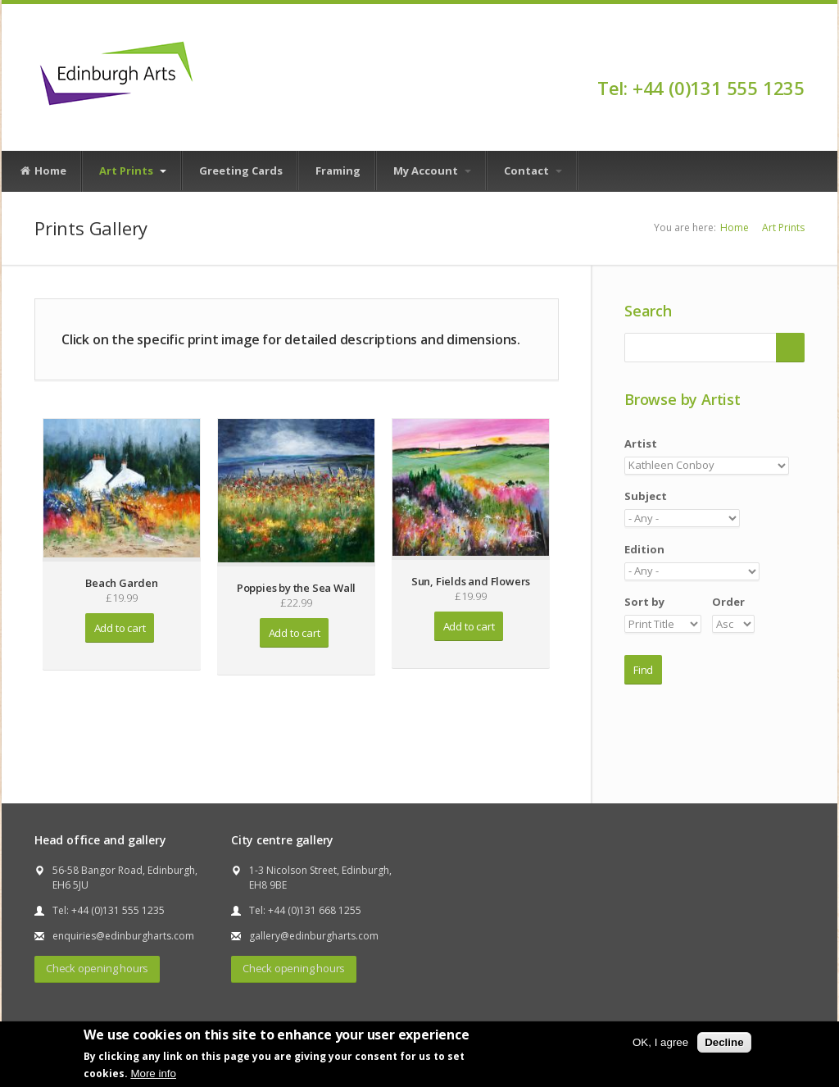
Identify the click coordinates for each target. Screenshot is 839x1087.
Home (42, 171)
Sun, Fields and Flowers (470, 581)
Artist (640, 443)
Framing (338, 170)
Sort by (644, 601)
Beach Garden (121, 582)
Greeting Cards (241, 170)
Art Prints (132, 170)
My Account (432, 170)
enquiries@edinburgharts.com (123, 936)
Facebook (797, 59)
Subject (645, 496)
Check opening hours (97, 968)
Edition (644, 549)
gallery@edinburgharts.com (314, 936)
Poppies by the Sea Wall (296, 587)
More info (153, 1073)
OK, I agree (660, 1042)
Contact (533, 170)
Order (728, 601)
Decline (724, 1042)
